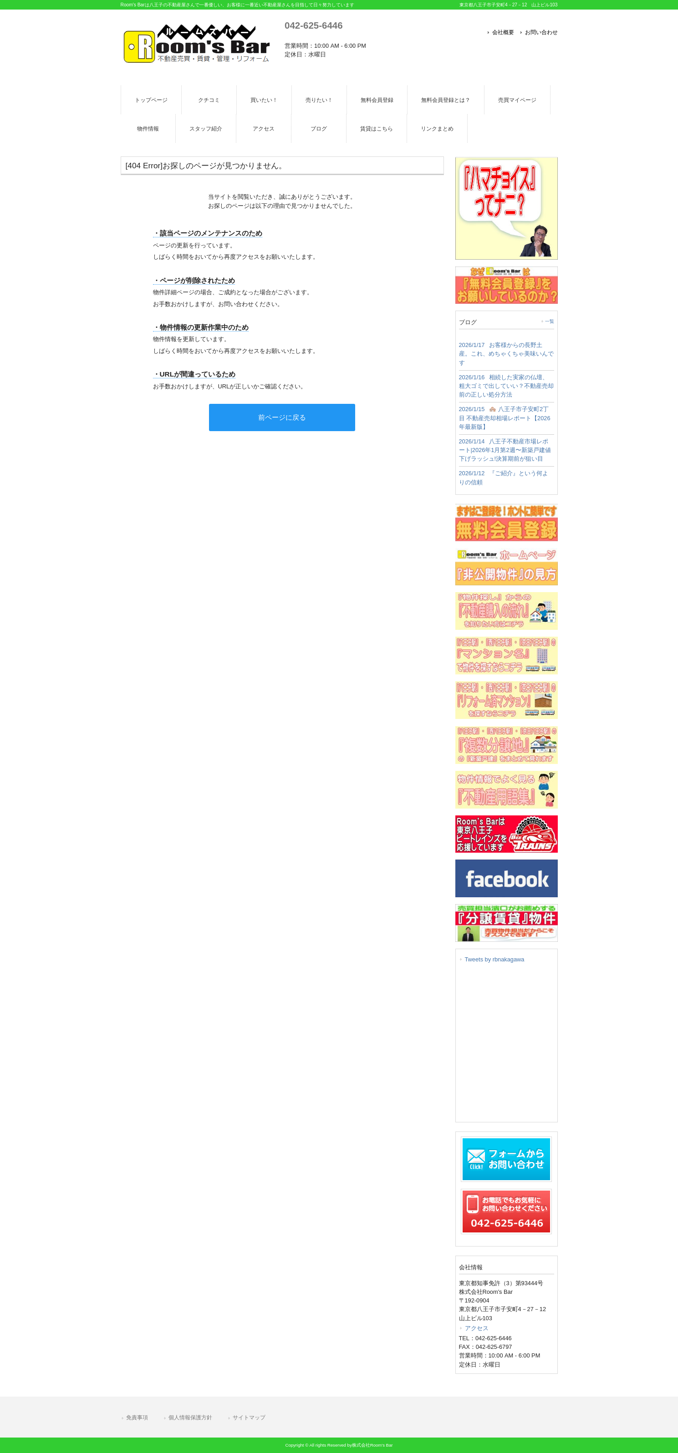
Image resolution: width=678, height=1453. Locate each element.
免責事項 (137, 1417)
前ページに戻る (282, 417)
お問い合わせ (541, 32)
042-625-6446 (313, 25)
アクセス (477, 1328)
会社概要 (503, 32)
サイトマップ (249, 1417)
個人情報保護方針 (190, 1417)
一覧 (549, 321)
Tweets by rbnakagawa (495, 959)
